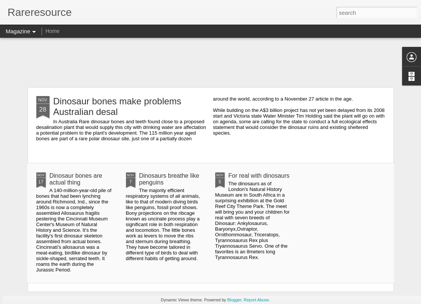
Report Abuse (256, 300)
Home (52, 31)
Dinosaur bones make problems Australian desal (117, 106)
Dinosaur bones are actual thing (76, 179)
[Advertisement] (210, 62)
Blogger (234, 300)
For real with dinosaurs (259, 175)
